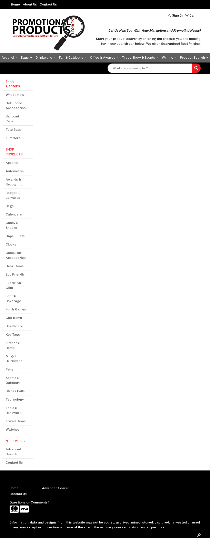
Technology (15, 399)
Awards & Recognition (15, 181)
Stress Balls (15, 391)
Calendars (14, 214)
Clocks (11, 244)
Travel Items (16, 421)
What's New (15, 95)
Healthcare (14, 326)
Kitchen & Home (13, 345)
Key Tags (13, 334)
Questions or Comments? (30, 502)
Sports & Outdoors (13, 380)
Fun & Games (16, 309)
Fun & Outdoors (71, 57)
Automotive (15, 171)
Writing (167, 57)
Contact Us (48, 4)
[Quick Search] (150, 68)
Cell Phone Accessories (16, 105)
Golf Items (14, 318)
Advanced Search (13, 451)
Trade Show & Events (138, 57)
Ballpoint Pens (12, 118)
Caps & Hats (15, 236)
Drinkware (44, 57)
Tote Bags (14, 130)
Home (15, 4)
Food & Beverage (13, 298)
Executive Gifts (13, 285)
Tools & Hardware (14, 410)
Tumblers (13, 138)
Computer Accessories (16, 255)
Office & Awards (102, 57)
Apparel (8, 57)
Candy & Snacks (12, 225)
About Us (30, 4)
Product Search (192, 57)
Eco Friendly (15, 274)
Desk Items (15, 266)
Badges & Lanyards (13, 195)
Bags (25, 57)
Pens (9, 369)
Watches (13, 429)
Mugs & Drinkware (14, 358)
